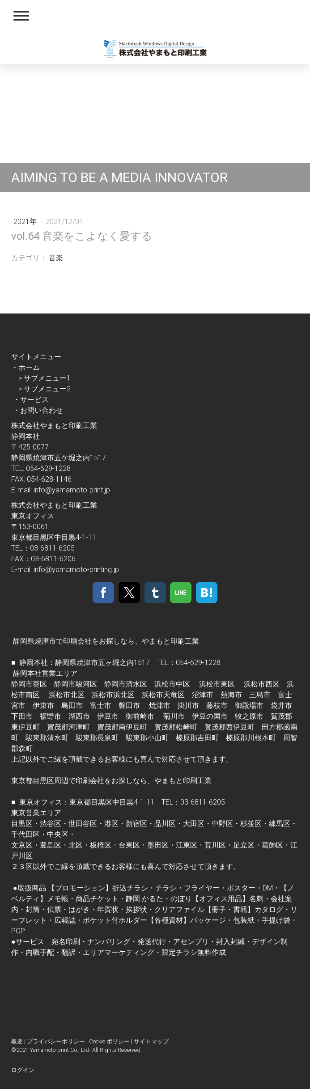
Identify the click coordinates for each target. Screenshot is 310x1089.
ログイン (22, 1070)
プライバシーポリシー (56, 1041)
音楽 (56, 258)
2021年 (25, 221)
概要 (17, 1041)
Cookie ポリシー (109, 1041)
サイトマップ (151, 1041)
